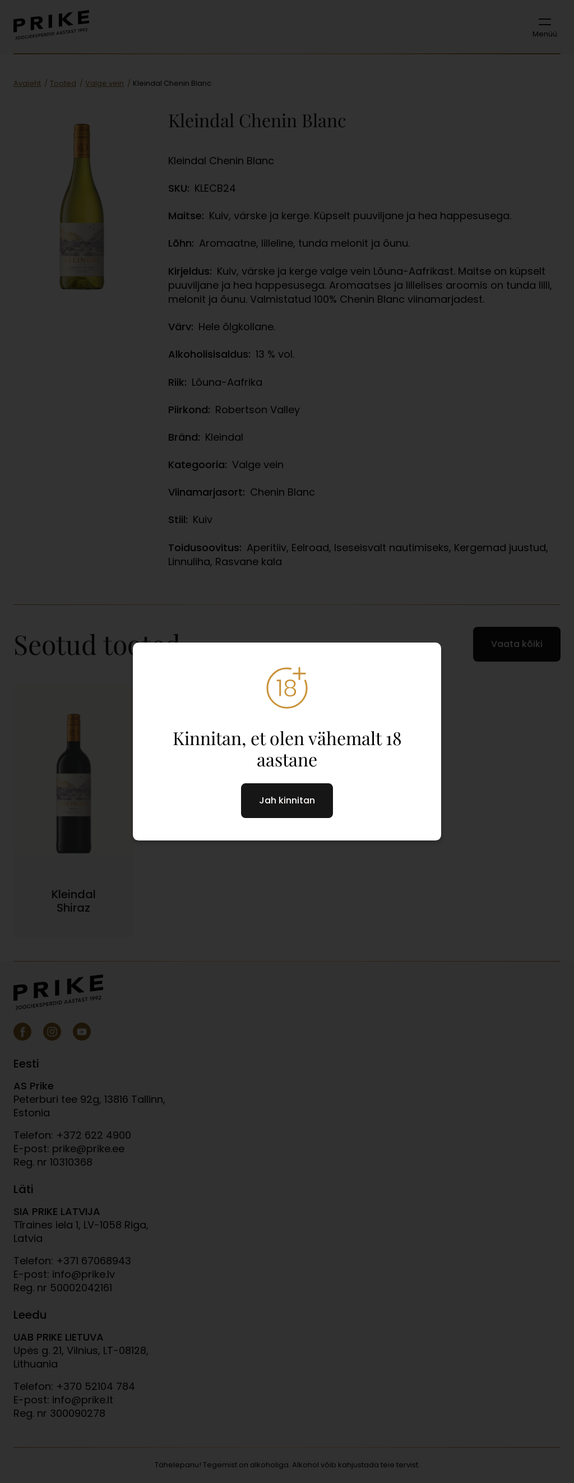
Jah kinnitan (287, 800)
